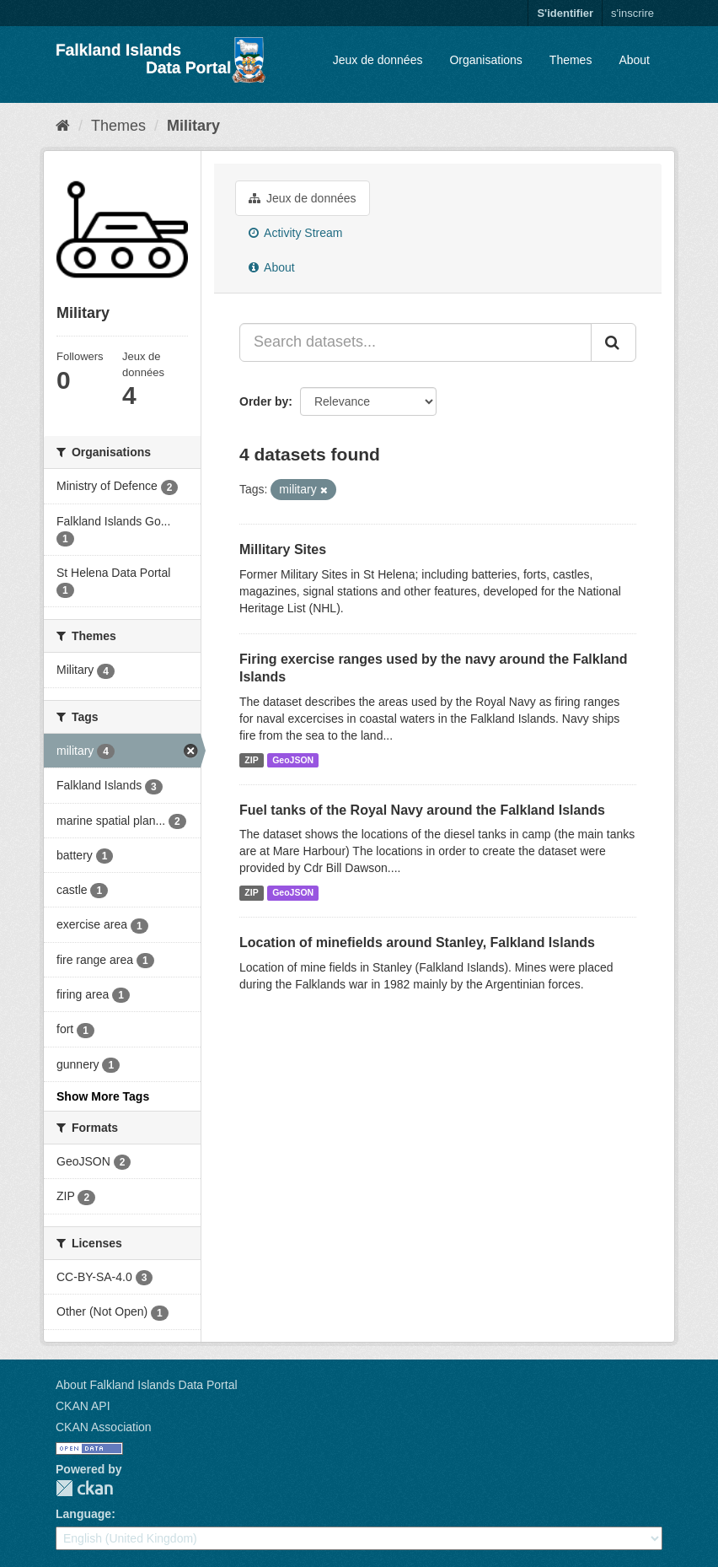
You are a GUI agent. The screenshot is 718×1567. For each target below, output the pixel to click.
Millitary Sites (282, 549)
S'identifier (565, 13)
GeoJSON (292, 760)
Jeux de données (378, 60)
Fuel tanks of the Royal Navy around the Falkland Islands (422, 810)
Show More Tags (102, 1096)
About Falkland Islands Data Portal (147, 1385)
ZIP (251, 760)
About (634, 60)
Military (193, 125)
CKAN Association (104, 1427)
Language (83, 1514)
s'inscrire (632, 13)
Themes (570, 60)
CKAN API (83, 1406)
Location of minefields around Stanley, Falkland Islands (417, 942)
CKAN (84, 1488)
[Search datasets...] (415, 342)
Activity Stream (295, 233)
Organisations (485, 60)
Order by (263, 401)
